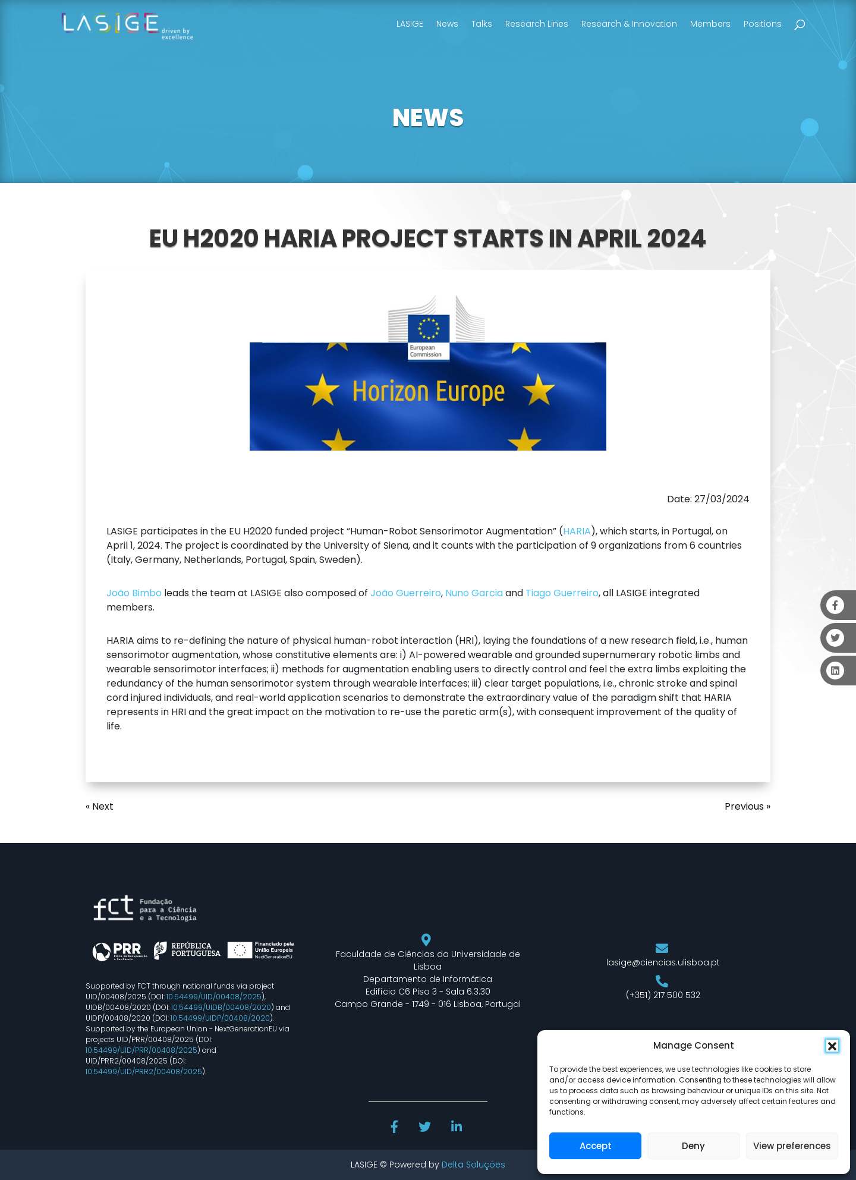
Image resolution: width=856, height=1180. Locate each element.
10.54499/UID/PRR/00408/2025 (141, 1050)
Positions (763, 24)
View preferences (792, 1146)
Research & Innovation (629, 24)
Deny (693, 1146)
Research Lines (536, 24)
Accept (596, 1146)
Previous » (747, 806)
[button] (832, 1046)
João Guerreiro (405, 593)
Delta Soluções (473, 1164)
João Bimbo (134, 593)
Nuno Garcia (474, 593)
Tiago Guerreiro (562, 593)
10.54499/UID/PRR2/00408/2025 (144, 1071)
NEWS (428, 117)
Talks (481, 24)
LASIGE (409, 24)
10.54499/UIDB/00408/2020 (221, 1007)
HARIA (577, 531)
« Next (100, 806)
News (447, 24)
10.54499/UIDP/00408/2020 (220, 1018)
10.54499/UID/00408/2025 (214, 997)
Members (710, 24)
